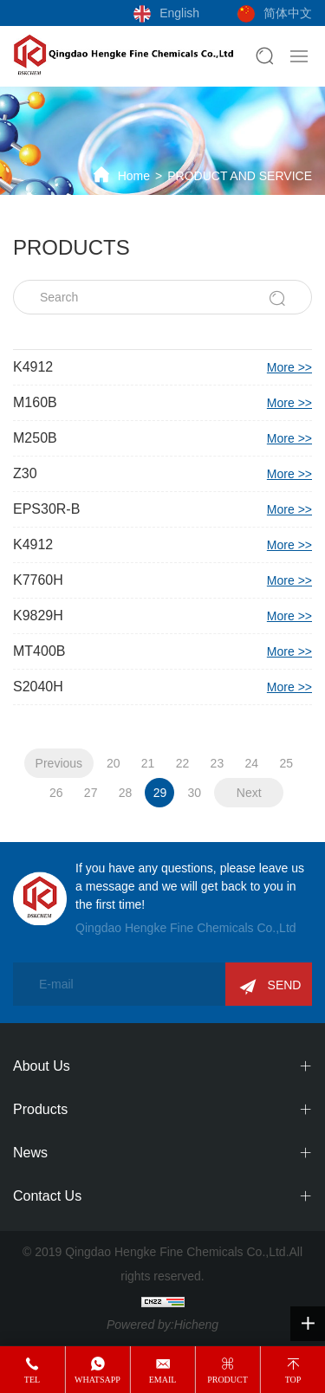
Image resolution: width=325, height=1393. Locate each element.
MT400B (162, 651)
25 (286, 763)
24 (251, 763)
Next (249, 793)
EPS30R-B (162, 509)
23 (217, 763)
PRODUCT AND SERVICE (239, 176)
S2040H (162, 687)
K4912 (162, 367)
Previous (59, 763)
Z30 (162, 474)
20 (113, 763)
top (293, 1379)
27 (91, 793)
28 (126, 793)
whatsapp (97, 1379)
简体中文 (287, 13)
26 (56, 793)
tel (32, 1379)
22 (183, 763)
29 (160, 793)
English (179, 13)
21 (148, 763)
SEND (285, 985)
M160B (162, 403)
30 (195, 793)
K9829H (162, 616)
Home (134, 176)
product (227, 1379)
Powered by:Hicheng (162, 1324)
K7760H (162, 580)
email (163, 1379)
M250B (162, 438)
